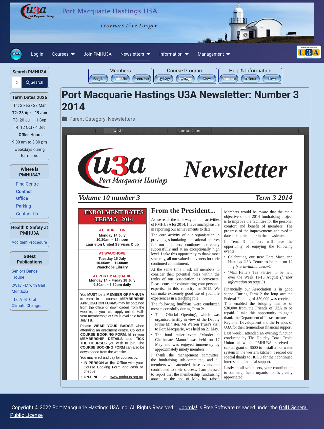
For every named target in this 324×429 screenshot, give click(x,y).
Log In (37, 54)
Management (211, 54)
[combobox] (17, 82)
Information (171, 54)
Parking (23, 206)
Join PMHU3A (98, 54)
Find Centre (27, 184)
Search (34, 82)
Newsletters (132, 54)
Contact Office (24, 195)
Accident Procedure (29, 242)
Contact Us (27, 213)
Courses (60, 54)
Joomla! (188, 407)
